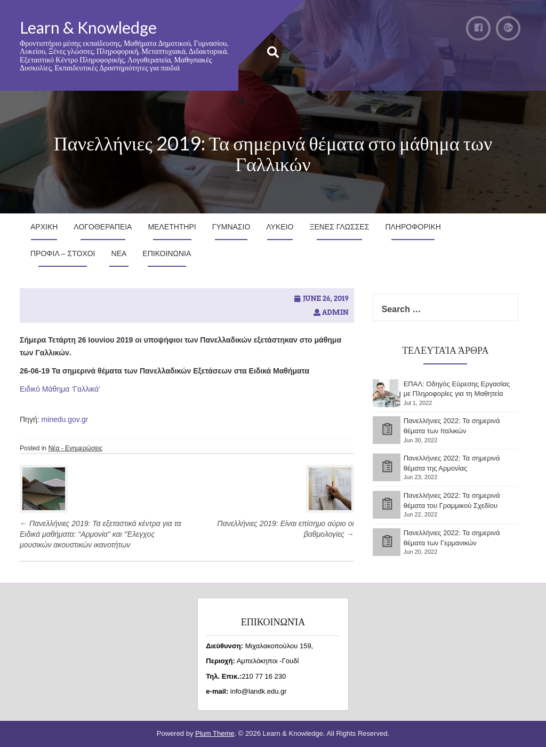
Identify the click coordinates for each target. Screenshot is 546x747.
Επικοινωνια (166, 253)
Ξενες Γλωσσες (339, 226)
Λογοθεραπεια (103, 226)
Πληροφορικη (413, 226)
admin (335, 312)
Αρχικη (44, 226)
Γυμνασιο (231, 226)
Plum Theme (214, 733)
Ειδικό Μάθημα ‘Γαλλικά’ (60, 389)
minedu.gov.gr (64, 419)
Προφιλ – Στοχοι (62, 253)
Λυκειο (279, 226)
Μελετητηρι (172, 226)
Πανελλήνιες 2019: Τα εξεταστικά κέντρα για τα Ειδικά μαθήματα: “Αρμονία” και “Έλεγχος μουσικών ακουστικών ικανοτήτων (100, 534)
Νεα (119, 253)
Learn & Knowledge (88, 27)
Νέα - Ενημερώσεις (75, 448)
